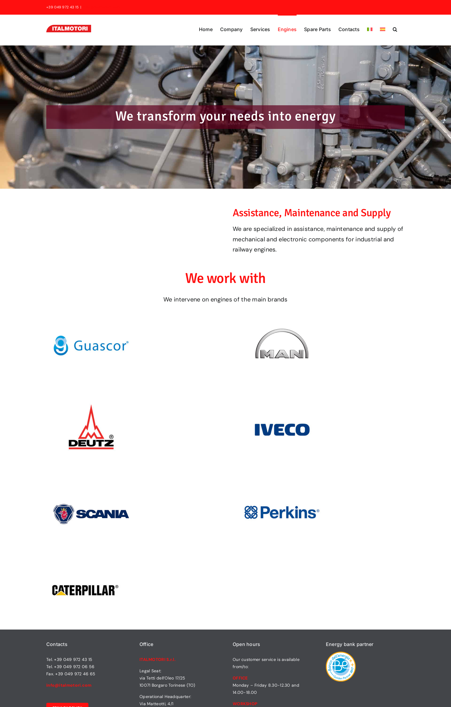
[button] (395, 29)
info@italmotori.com (101, 7)
